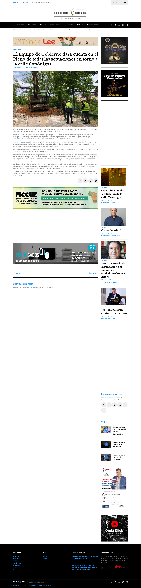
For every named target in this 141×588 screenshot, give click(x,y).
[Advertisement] (56, 225)
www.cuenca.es (18, 139)
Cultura (80, 25)
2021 (20, 30)
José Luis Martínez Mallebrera (110, 236)
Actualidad (19, 25)
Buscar (125, 2)
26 (30, 30)
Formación (69, 25)
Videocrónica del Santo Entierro (119, 444)
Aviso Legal (16, 585)
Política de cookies (30, 585)
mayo (25, 30)
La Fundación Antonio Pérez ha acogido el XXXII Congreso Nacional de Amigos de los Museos (84, 567)
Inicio (14, 30)
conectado (31, 288)
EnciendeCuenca (31, 67)
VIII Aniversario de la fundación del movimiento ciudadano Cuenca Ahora (113, 270)
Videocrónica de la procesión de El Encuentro (120, 430)
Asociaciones (55, 25)
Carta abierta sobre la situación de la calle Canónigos (113, 194)
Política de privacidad (45, 585)
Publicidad (25, 2)
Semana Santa (93, 25)
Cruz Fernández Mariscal (109, 282)
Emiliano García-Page (108, 318)
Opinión (15, 2)
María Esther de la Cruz (108, 202)
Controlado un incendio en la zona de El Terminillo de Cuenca (85, 557)
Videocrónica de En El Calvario (119, 457)
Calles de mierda (112, 230)
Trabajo (43, 25)
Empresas (32, 25)
